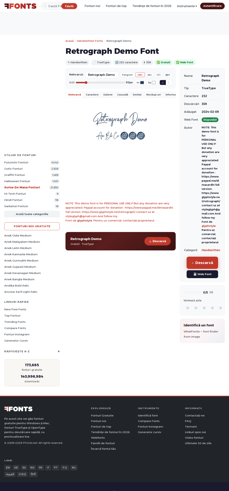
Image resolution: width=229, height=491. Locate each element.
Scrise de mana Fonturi (22, 187)
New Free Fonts (15, 309)
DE (16, 467)
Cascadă (122, 94)
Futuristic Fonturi (16, 162)
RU (74, 467)
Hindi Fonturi (13, 200)
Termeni (191, 426)
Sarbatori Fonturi (16, 206)
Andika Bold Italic (16, 285)
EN (8, 467)
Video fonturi (194, 437)
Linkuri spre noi (195, 432)
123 (158, 74)
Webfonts (98, 437)
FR (40, 467)
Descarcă (157, 241)
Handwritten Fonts (90, 41)
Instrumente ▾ (187, 6)
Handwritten (211, 250)
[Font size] (100, 82)
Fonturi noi (92, 6)
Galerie (108, 94)
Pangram (127, 74)
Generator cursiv (16, 340)
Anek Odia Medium (17, 235)
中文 (64, 467)
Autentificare (212, 6)
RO (32, 467)
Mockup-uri (153, 94)
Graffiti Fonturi (14, 175)
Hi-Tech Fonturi (15, 193)
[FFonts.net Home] (20, 6)
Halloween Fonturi (17, 181)
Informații (171, 94)
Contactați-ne (195, 415)
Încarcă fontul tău (103, 448)
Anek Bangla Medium (19, 279)
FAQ (188, 421)
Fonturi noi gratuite (32, 226)
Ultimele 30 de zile (198, 443)
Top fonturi (12, 315)
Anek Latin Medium (18, 248)
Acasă (69, 41)
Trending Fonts (15, 322)
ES (24, 467)
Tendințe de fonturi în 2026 (151, 6)
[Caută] (59, 6)
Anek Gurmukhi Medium (21, 260)
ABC (140, 74)
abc (149, 74)
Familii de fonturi (103, 443)
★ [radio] (187, 308)
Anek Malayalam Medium (22, 241)
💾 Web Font (202, 274)
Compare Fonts (15, 328)
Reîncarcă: (76, 74)
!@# (167, 74)
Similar (137, 94)
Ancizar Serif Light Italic (20, 291)
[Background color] (154, 82)
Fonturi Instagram (17, 334)
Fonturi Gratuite (102, 415)
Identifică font (148, 415)
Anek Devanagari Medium (22, 273)
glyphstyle (84, 220)
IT (48, 467)
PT (56, 467)
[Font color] (142, 82)
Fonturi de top (116, 6)
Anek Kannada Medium (21, 254)
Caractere (92, 94)
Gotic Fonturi (13, 168)
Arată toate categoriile (32, 214)
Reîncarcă (74, 94)
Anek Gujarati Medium (20, 266)
